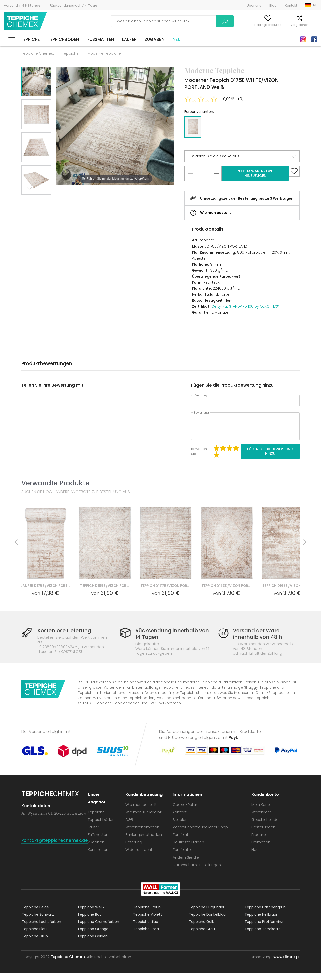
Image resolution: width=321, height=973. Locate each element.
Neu (177, 39)
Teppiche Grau (201, 928)
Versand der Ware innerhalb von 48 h (256, 634)
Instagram (303, 39)
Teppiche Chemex (26, 21)
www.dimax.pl (286, 956)
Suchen (190, 21)
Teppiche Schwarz (37, 914)
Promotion (260, 841)
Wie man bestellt (215, 212)
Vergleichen (282, 25)
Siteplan (180, 819)
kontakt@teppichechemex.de (54, 840)
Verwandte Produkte (55, 483)
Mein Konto (219, 25)
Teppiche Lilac (145, 921)
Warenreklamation (143, 826)
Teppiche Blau (33, 928)
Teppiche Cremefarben (98, 921)
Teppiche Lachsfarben (41, 921)
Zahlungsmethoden (144, 834)
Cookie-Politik (185, 804)
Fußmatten (100, 39)
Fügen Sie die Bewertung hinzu (270, 451)
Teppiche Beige (34, 906)
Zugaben (155, 39)
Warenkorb (309, 25)
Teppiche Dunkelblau (206, 914)
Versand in (23, 5)
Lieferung (134, 841)
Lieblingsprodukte (250, 25)
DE (315, 4)
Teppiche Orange (92, 928)
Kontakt (291, 5)
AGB (130, 819)
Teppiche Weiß (90, 906)
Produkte (259, 834)
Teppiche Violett (147, 914)
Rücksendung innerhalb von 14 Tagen (172, 634)
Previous (42, 201)
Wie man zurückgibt (144, 811)
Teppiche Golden (92, 935)
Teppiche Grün (34, 935)
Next (30, 201)
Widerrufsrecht (139, 849)
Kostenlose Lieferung (65, 630)
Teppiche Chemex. (68, 956)
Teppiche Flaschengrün (264, 906)
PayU (234, 737)
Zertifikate (182, 849)
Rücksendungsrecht (73, 5)
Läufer (129, 39)
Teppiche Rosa (145, 928)
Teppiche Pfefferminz (263, 921)
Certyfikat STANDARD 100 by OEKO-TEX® (245, 306)
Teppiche (30, 39)
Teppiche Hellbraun (261, 914)
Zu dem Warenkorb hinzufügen (255, 173)
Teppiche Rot (88, 914)
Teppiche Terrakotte (262, 928)
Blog (273, 5)
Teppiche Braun (146, 906)
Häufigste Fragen (189, 841)
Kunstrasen (98, 849)
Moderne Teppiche (104, 53)
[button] (242, 156)
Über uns (254, 5)
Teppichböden (63, 39)
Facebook (314, 39)
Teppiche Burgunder (206, 906)
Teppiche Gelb (201, 921)
